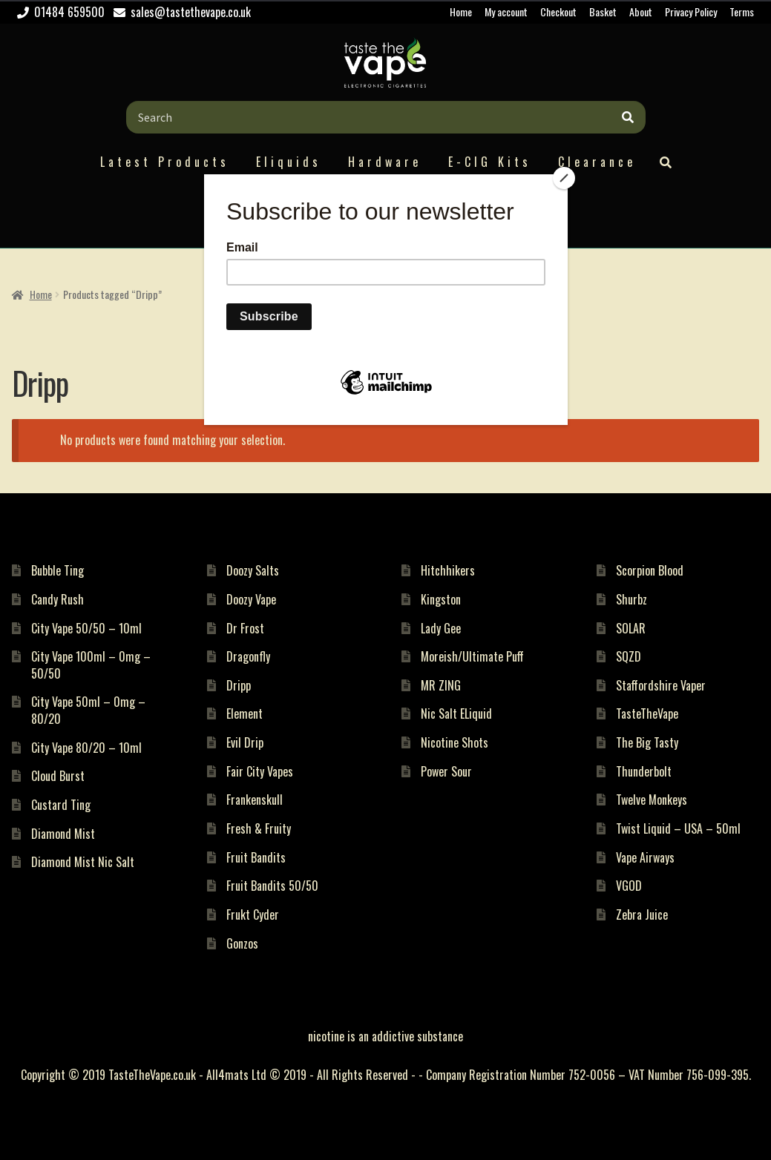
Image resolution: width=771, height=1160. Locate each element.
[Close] (564, 178)
